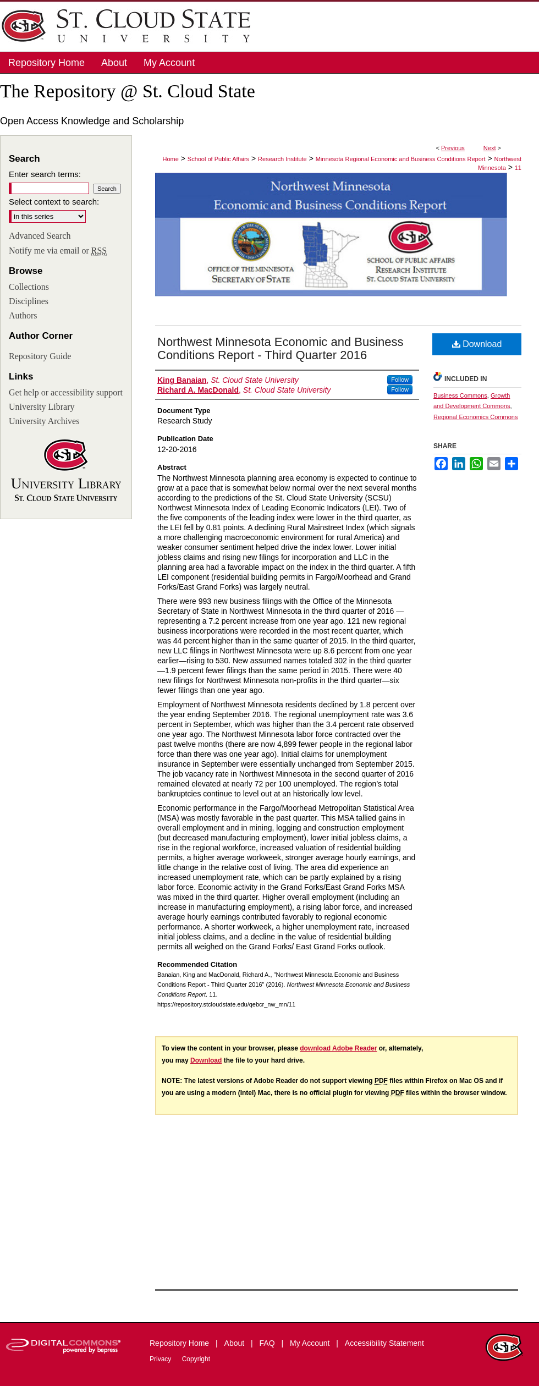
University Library (42, 406)
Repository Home (180, 1343)
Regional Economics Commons (475, 417)
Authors (23, 315)
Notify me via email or (58, 251)
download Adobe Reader (338, 1048)
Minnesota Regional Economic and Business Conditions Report (401, 159)
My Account (311, 1343)
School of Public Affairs (218, 159)
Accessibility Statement (384, 1343)
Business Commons (460, 395)
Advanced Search (39, 235)
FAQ (268, 1343)
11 (518, 167)
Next (489, 148)
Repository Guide (40, 356)
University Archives (44, 421)
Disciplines (28, 301)
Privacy (161, 1359)
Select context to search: (54, 201)
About (235, 1343)
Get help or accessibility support (66, 392)
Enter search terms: (45, 174)
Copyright (196, 1359)
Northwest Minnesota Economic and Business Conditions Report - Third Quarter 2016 (280, 348)
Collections (29, 287)
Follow (400, 379)
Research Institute (282, 159)
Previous (453, 148)
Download (477, 344)
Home (170, 159)
